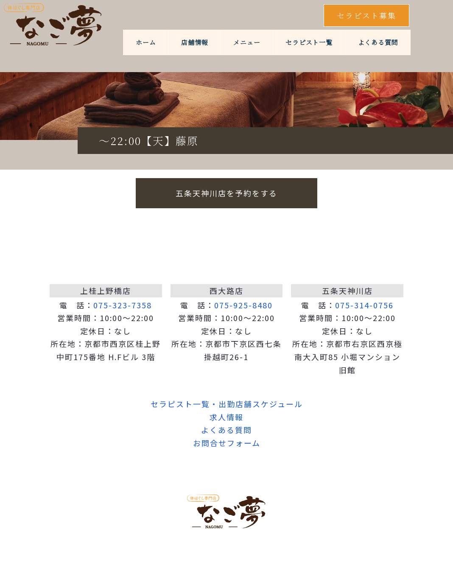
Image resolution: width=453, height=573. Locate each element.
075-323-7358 (122, 304)
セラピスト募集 (366, 15)
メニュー (246, 42)
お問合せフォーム (226, 442)
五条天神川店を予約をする (226, 192)
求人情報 (226, 416)
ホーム (146, 42)
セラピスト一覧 (308, 42)
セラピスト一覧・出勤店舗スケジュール (227, 403)
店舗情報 (194, 42)
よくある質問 (378, 42)
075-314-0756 (364, 304)
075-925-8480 (243, 304)
